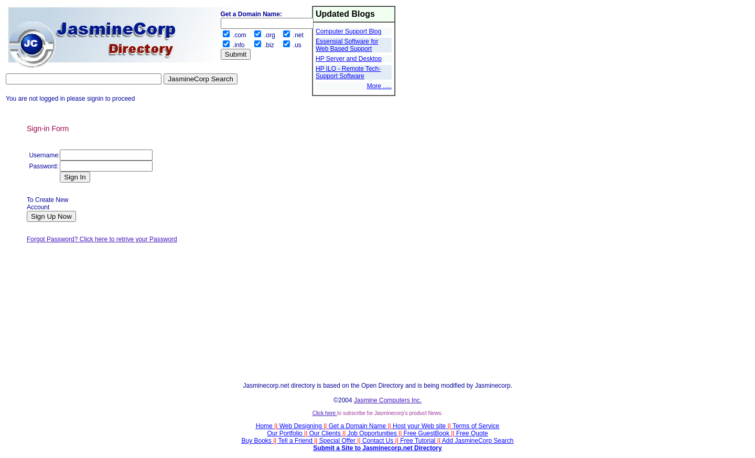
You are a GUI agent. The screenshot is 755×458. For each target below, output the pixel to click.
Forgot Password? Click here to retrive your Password (102, 239)
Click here (324, 413)
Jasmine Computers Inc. (388, 400)
